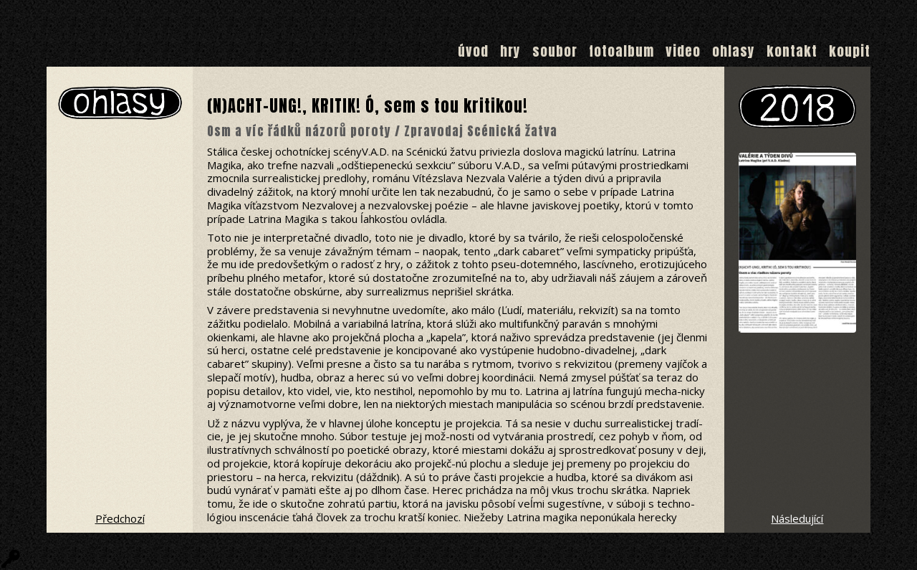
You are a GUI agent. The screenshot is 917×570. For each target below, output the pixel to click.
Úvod (473, 51)
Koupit (849, 51)
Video (683, 51)
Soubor (554, 51)
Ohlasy (733, 51)
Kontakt (792, 51)
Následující (797, 518)
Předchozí (120, 518)
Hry (510, 51)
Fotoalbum (621, 51)
